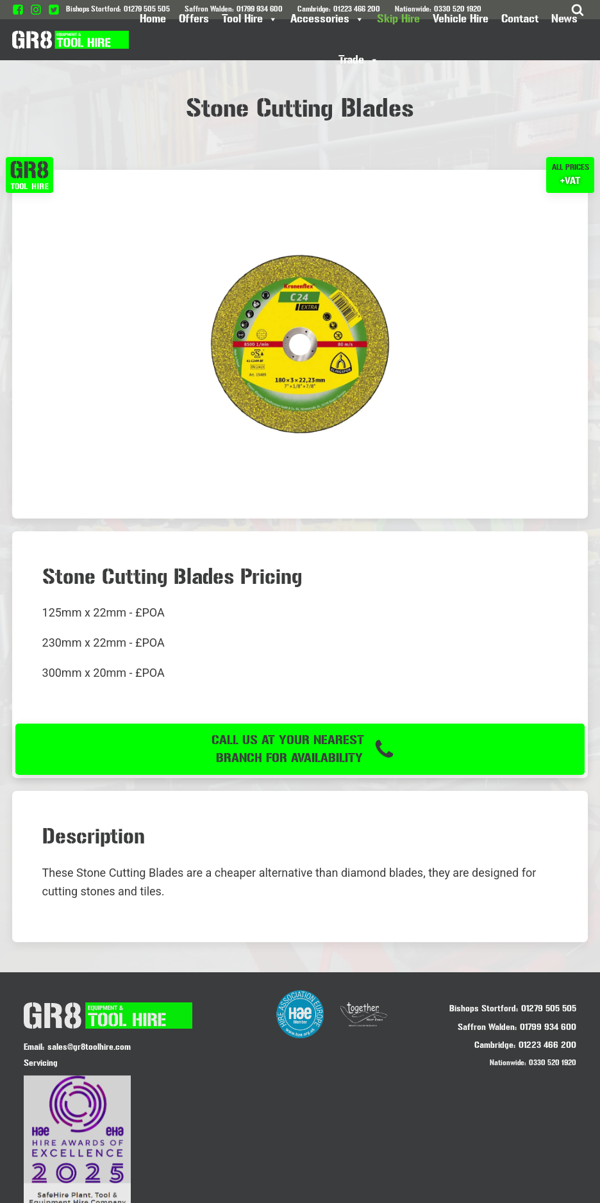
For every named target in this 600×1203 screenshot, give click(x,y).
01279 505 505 (548, 1007)
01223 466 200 (547, 1044)
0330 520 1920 (552, 1061)
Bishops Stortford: (483, 1007)
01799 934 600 (548, 1026)
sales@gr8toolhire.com (89, 1045)
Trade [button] (358, 60)
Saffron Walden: (487, 1026)
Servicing (41, 1061)
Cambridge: (494, 1044)
